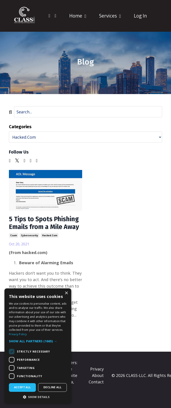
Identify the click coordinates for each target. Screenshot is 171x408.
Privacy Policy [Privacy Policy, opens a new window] (18, 334)
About (98, 384)
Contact (96, 390)
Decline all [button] (52, 387)
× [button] (66, 293)
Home (77, 16)
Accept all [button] (22, 387)
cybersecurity (29, 244)
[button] (38, 341)
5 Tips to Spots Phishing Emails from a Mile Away (44, 227)
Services (110, 16)
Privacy (97, 377)
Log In (140, 16)
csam (13, 244)
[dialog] (37, 346)
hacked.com (49, 244)
